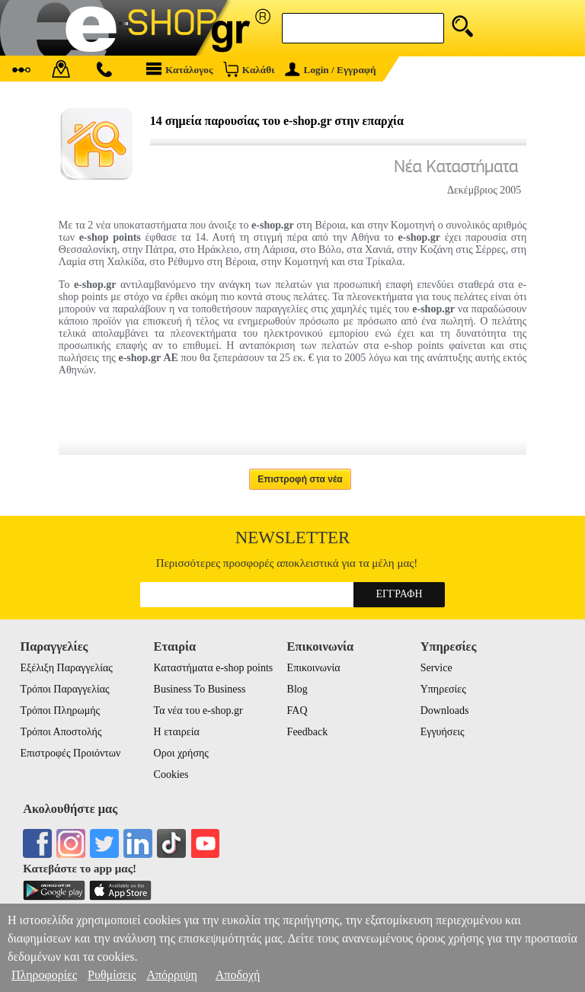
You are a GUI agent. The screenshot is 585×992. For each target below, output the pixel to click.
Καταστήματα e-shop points (213, 668)
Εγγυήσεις (442, 732)
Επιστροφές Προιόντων (70, 753)
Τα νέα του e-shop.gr (198, 710)
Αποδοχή (238, 974)
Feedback (307, 732)
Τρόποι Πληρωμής (60, 710)
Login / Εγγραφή (330, 69)
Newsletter (292, 537)
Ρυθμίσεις (112, 974)
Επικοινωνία (313, 668)
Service (436, 668)
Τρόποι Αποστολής (60, 732)
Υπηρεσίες (443, 689)
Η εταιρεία (177, 732)
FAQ (297, 710)
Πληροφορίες (44, 974)
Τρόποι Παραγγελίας (64, 689)
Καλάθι (248, 69)
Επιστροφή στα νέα (300, 479)
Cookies (171, 774)
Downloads (444, 710)
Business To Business (200, 689)
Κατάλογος (179, 69)
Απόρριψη (171, 974)
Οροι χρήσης (181, 753)
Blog (297, 689)
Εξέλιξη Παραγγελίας (66, 668)
